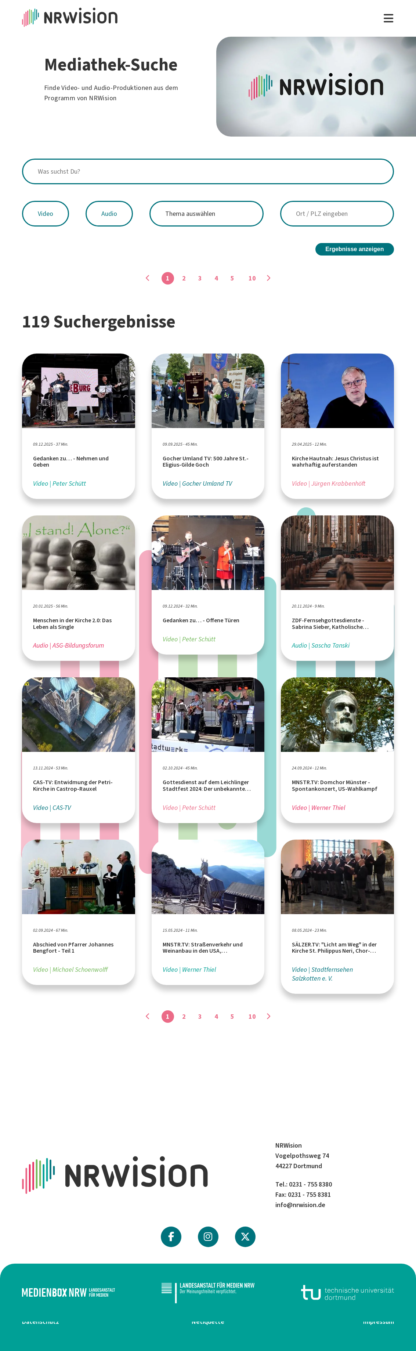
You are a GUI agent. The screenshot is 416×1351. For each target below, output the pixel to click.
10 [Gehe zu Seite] (252, 278)
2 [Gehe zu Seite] (184, 278)
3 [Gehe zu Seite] (200, 278)
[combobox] (208, 171)
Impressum (378, 1321)
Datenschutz (40, 1321)
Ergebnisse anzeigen (354, 249)
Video (45, 213)
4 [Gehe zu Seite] (216, 278)
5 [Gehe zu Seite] (232, 278)
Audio (109, 213)
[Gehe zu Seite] (268, 278)
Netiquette (208, 1321)
